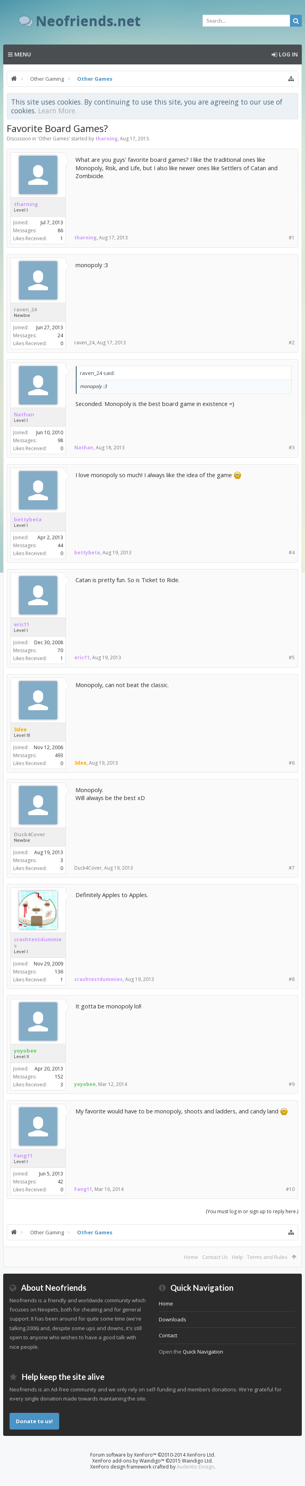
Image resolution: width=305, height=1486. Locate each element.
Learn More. (57, 110)
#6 (292, 763)
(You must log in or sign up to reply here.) (252, 1211)
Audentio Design (195, 1466)
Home (191, 1257)
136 (59, 971)
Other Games (54, 138)
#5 (292, 657)
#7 (292, 868)
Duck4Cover (29, 834)
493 (59, 755)
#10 (290, 1189)
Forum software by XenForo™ (152, 1454)
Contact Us (215, 1257)
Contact (168, 1335)
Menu (19, 54)
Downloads (172, 1319)
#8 (292, 979)
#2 (292, 343)
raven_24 (25, 309)
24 (60, 335)
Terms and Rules (267, 1257)
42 (60, 1181)
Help (237, 1257)
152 (59, 1076)
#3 (292, 448)
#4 (292, 553)
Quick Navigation (203, 1351)
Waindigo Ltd (197, 1460)
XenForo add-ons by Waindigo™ (128, 1460)
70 (60, 650)
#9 (292, 1084)
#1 (292, 238)
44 (60, 545)
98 (60, 440)
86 (60, 230)
